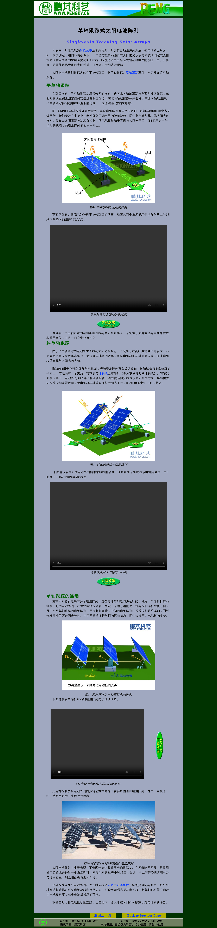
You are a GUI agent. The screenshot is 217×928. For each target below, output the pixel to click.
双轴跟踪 (132, 72)
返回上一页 (103, 915)
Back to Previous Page (144, 915)
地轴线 (103, 373)
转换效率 (86, 50)
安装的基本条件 (118, 885)
